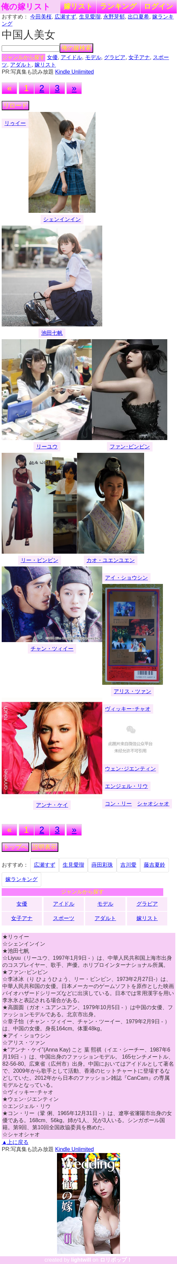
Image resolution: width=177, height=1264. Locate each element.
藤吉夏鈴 (154, 865)
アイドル (71, 57)
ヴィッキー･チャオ (128, 709)
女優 (52, 57)
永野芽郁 (114, 16)
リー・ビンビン (39, 560)
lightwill (81, 1260)
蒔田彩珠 (102, 865)
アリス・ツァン (132, 691)
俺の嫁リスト (26, 6)
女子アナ (139, 57)
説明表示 (45, 847)
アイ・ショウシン (126, 578)
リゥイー (15, 123)
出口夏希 (138, 16)
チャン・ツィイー (52, 648)
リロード (15, 105)
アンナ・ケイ (52, 805)
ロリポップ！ (116, 1260)
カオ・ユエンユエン (110, 560)
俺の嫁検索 (76, 48)
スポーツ (63, 918)
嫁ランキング (21, 879)
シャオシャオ (153, 803)
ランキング (118, 6)
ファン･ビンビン (130, 446)
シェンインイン (62, 219)
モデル (93, 57)
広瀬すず (65, 16)
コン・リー (118, 803)
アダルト (21, 65)
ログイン (158, 6)
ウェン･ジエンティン (130, 769)
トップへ (15, 847)
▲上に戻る (15, 1142)
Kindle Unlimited (74, 72)
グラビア (114, 57)
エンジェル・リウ (126, 786)
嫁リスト (78, 6)
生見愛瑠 (90, 16)
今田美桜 (41, 16)
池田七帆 (52, 333)
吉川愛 (128, 865)
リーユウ (47, 446)
